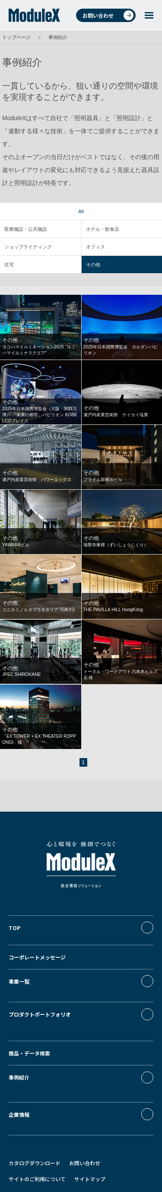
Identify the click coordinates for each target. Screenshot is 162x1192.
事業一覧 (19, 976)
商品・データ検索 (29, 1024)
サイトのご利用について (37, 1128)
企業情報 (19, 1073)
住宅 (9, 264)
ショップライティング (28, 246)
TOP (14, 927)
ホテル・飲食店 (102, 229)
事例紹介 (19, 1048)
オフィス (95, 246)
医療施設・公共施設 (25, 229)
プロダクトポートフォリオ (40, 1000)
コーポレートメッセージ (37, 952)
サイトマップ (89, 1128)
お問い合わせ (108, 15)
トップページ (16, 37)
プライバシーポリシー (34, 1144)
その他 (93, 264)
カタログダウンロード (34, 1112)
